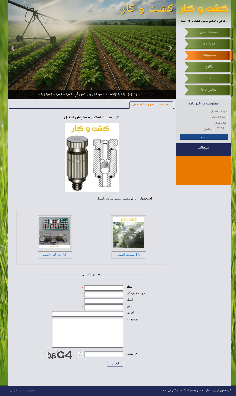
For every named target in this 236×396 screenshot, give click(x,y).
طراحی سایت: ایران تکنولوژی (22, 391)
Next (169, 48)
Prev (13, 48)
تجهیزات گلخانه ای (143, 105)
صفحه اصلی (209, 32)
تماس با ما (208, 90)
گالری (209, 67)
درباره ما (208, 44)
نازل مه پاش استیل (55, 254)
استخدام (208, 78)
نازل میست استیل (128, 254)
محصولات (209, 55)
